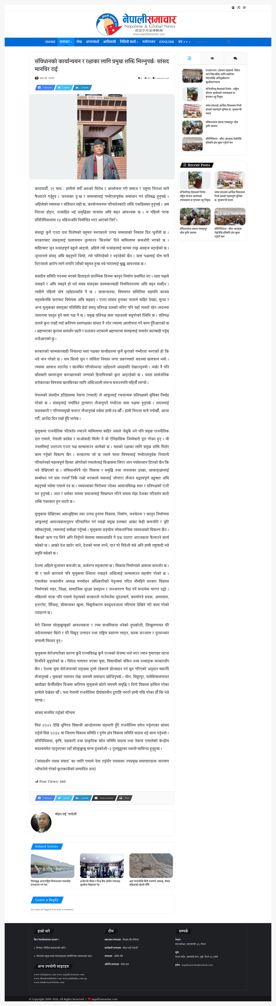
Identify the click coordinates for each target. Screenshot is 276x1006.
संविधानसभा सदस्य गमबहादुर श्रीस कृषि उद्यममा (223, 126)
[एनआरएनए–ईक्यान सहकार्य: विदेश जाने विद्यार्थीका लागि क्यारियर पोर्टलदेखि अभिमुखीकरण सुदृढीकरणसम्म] (194, 77)
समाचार (65, 42)
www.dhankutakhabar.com (48, 977)
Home (50, 42)
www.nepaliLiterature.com (70, 973)
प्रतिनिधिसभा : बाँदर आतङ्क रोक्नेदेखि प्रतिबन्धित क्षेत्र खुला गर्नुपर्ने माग (223, 144)
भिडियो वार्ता (128, 42)
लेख (79, 42)
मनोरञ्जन (148, 42)
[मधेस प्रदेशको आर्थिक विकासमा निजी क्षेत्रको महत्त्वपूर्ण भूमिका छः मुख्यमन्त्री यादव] (194, 112)
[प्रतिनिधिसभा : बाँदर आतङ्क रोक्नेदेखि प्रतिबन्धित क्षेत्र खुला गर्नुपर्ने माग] (194, 146)
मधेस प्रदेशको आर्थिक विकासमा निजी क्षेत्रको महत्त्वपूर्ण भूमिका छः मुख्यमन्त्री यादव (223, 111)
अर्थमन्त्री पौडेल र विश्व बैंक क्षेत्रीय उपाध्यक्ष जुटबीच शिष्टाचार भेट (100, 881)
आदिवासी (109, 42)
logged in (48, 908)
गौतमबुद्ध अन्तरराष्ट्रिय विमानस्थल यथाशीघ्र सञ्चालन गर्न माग (51, 881)
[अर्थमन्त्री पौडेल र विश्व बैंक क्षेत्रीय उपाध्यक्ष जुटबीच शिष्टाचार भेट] (102, 864)
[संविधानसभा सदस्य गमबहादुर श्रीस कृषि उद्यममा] (194, 129)
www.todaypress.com (45, 973)
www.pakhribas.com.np (74, 977)
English (166, 42)
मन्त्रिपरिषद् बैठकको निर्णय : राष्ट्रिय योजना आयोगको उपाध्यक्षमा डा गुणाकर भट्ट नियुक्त (223, 95)
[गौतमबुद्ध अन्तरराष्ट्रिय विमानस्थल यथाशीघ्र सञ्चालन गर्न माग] (53, 864)
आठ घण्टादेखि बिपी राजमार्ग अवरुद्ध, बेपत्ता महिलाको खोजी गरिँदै (149, 881)
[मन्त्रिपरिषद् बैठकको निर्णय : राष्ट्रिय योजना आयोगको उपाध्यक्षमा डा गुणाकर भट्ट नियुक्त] (194, 96)
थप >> (183, 42)
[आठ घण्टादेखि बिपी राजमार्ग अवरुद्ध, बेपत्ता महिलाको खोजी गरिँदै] (151, 864)
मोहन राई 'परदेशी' (49, 78)
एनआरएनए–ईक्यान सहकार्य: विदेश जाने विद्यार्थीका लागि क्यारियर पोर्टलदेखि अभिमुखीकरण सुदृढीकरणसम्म (223, 78)
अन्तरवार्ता (92, 42)
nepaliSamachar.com (105, 997)
